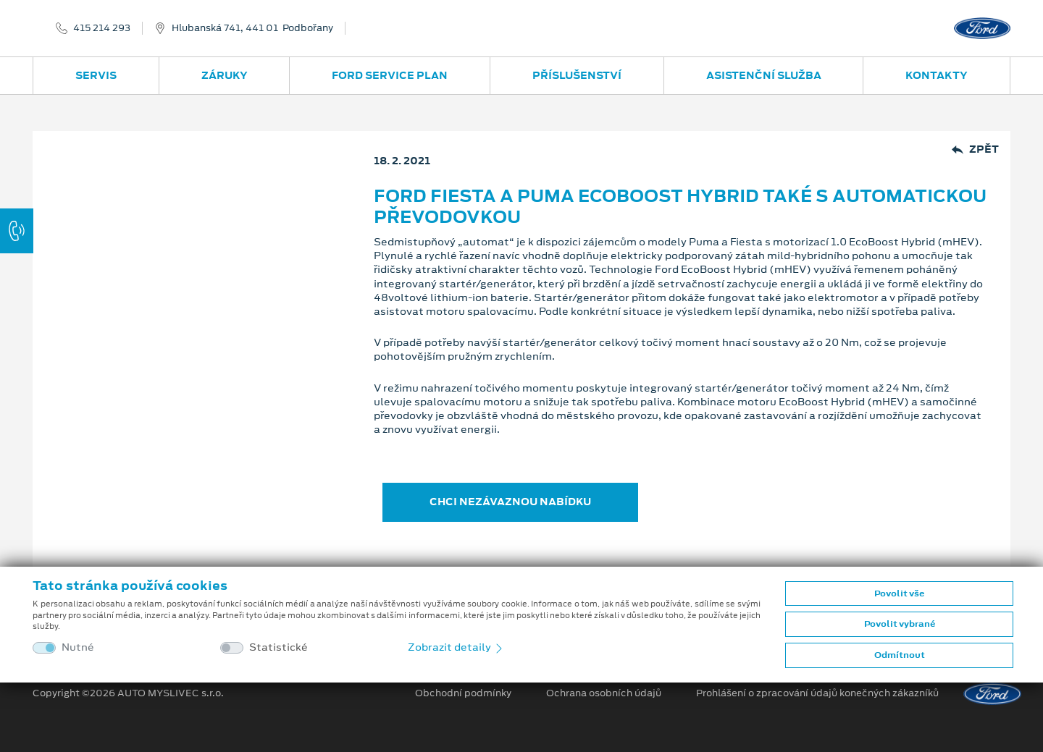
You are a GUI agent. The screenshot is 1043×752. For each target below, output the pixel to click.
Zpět (975, 149)
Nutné (78, 647)
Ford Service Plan (390, 75)
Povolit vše (899, 593)
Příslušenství (576, 75)
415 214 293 (101, 28)
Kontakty (936, 75)
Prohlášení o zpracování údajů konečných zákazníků (817, 693)
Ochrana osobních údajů (603, 693)
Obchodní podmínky (463, 693)
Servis (96, 75)
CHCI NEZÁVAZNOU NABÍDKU (510, 501)
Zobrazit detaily (456, 647)
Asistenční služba (763, 75)
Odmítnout (899, 655)
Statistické (278, 647)
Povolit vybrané (899, 624)
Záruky (224, 75)
